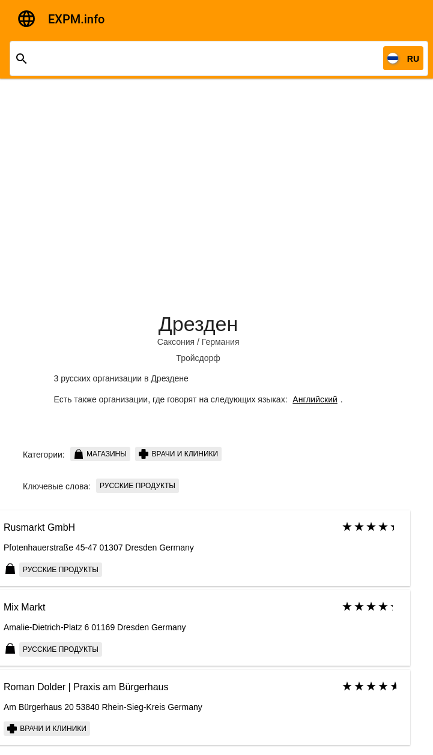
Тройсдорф (198, 358)
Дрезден (198, 323)
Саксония (176, 342)
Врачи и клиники (178, 454)
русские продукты (137, 486)
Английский (314, 399)
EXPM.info (76, 19)
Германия (221, 342)
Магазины (100, 454)
